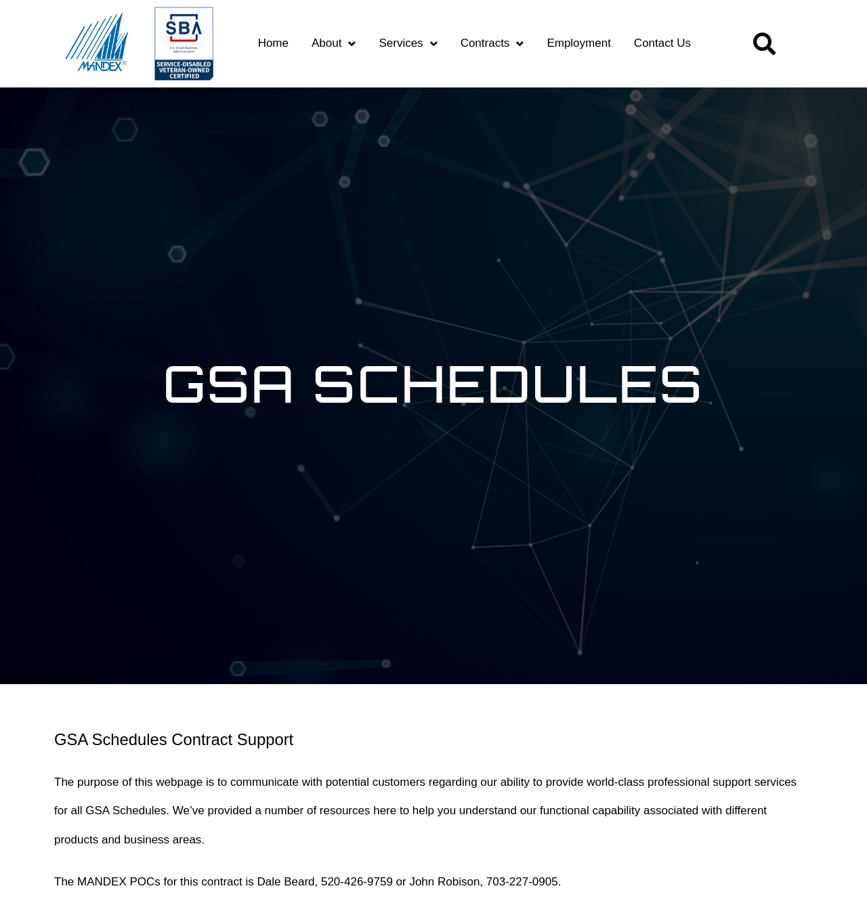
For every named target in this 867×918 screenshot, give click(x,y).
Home (273, 43)
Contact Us (662, 43)
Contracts (492, 43)
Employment (578, 43)
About (334, 43)
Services (408, 43)
